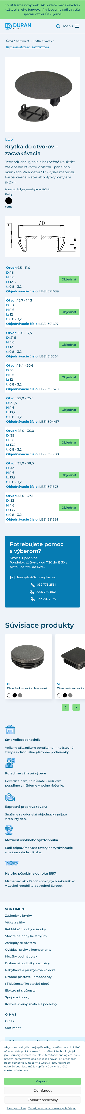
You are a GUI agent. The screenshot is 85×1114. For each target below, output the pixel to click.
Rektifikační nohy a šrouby (25, 929)
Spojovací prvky (17, 997)
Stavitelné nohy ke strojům (26, 936)
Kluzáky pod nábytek (21, 956)
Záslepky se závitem (20, 943)
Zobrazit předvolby (43, 1100)
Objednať (69, 279)
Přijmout (42, 1081)
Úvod (9, 41)
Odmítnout (43, 1090)
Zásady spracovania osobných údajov (52, 1108)
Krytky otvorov (42, 41)
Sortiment (22, 41)
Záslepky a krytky (18, 916)
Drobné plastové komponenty (28, 977)
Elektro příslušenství (20, 990)
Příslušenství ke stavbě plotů (27, 984)
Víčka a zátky (15, 922)
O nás (9, 1021)
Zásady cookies (16, 1108)
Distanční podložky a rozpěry (27, 963)
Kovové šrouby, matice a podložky (31, 1004)
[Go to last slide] (65, 707)
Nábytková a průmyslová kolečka (30, 970)
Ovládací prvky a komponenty (28, 950)
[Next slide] (76, 707)
